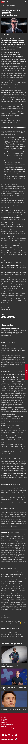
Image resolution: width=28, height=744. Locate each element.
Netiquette (4, 722)
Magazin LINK (12, 5)
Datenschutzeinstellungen (8, 728)
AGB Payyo (4, 726)
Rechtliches (4, 721)
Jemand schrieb (14, 68)
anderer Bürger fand (8, 90)
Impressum (4, 719)
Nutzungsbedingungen (7, 724)
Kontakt (3, 717)
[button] (26, 2)
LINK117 (3, 317)
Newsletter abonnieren (9, 739)
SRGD (7, 5)
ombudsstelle (11, 317)
